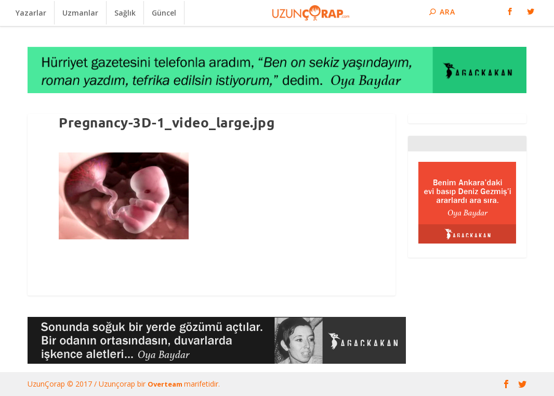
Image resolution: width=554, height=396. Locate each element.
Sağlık (125, 13)
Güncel (164, 13)
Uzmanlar (80, 13)
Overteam (166, 384)
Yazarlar (31, 13)
